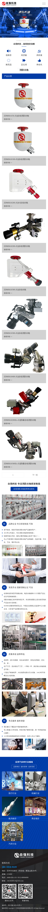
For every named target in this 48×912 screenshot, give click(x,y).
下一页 (35, 475)
